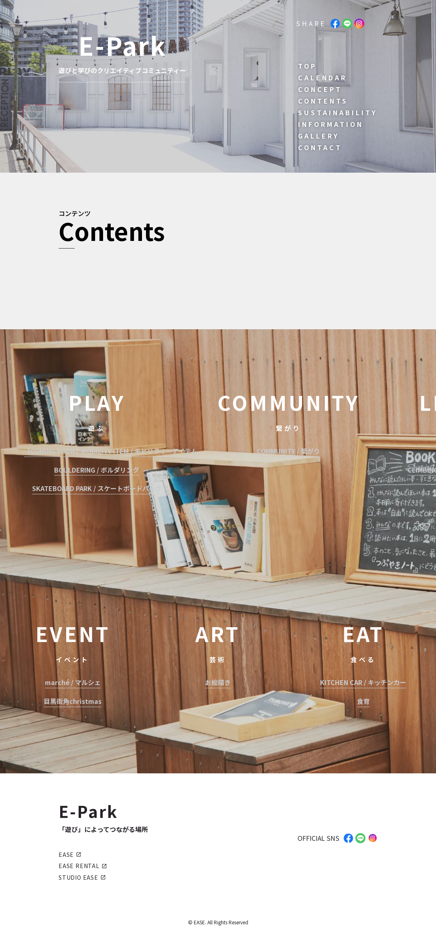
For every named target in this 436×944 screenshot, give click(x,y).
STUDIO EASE (82, 877)
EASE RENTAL (83, 866)
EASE (70, 854)
